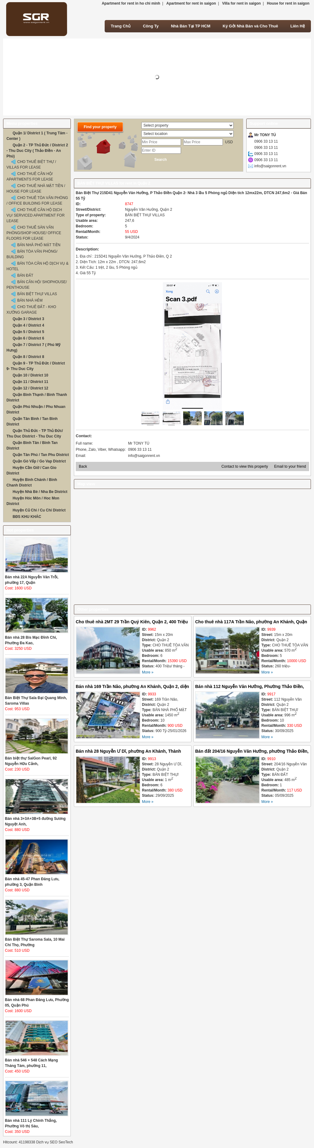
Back (83, 466)
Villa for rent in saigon (241, 3)
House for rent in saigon (288, 3)
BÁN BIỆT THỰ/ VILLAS (37, 294)
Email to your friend (290, 466)
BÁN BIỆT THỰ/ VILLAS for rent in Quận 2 (113, 183)
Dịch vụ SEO (46, 1142)
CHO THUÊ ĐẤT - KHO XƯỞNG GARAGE (31, 310)
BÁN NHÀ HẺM (29, 300)
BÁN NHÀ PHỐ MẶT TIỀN (38, 245)
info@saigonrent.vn (270, 166)
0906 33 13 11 (266, 141)
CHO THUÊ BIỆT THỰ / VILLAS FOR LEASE (31, 164)
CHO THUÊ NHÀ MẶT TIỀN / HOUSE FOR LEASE (35, 188)
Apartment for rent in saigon (191, 3)
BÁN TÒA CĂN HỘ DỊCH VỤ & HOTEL (37, 266)
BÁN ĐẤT (25, 275)
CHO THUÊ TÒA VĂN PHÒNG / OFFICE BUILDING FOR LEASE (37, 201)
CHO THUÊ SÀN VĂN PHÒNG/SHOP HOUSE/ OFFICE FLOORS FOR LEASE (33, 233)
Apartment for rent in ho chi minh (131, 3)
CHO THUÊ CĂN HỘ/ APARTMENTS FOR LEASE (29, 176)
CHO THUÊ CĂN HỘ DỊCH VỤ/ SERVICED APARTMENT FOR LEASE (35, 215)
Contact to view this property (244, 466)
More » (147, 672)
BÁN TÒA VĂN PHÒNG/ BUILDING (31, 254)
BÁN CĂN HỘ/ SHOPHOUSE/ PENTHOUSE (36, 285)
